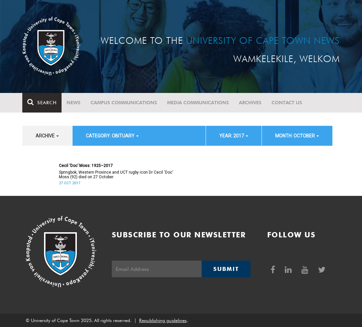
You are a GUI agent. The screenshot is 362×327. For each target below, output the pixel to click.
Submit (226, 269)
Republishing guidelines (163, 320)
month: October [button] (297, 135)
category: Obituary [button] (112, 135)
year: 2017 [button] (233, 135)
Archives (250, 102)
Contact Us (287, 102)
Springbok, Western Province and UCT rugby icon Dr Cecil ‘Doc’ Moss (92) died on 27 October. (116, 174)
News (74, 102)
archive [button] (47, 135)
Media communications (198, 102)
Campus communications (123, 102)
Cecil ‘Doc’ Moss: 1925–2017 (86, 165)
